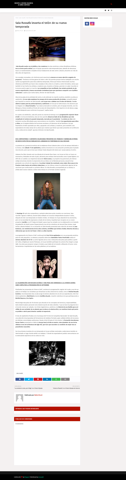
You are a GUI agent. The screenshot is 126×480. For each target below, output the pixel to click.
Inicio (16, 17)
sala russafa (22, 17)
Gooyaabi (41, 477)
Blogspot (26, 477)
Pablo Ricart (20, 30)
